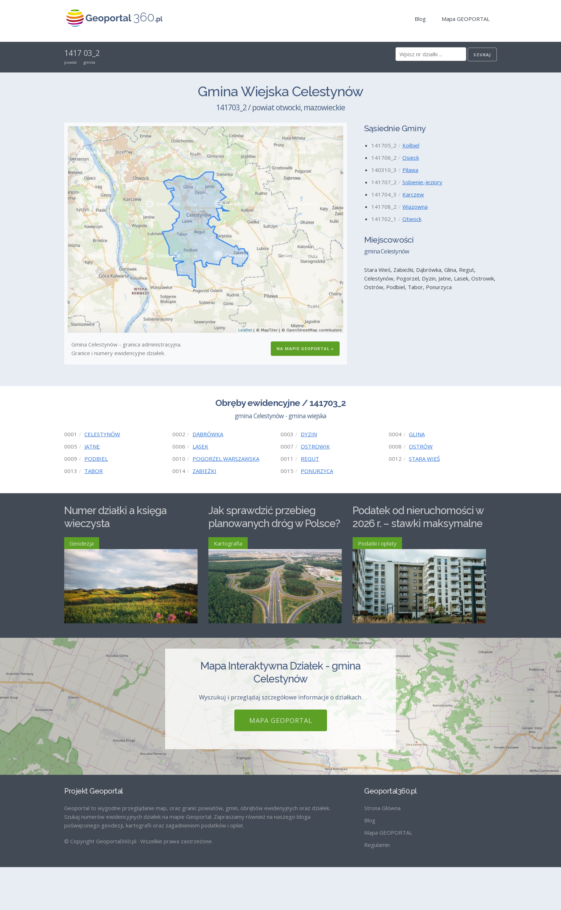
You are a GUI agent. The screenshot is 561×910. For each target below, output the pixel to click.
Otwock (411, 218)
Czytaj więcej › (180, 649)
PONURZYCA (317, 470)
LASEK (200, 446)
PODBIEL (96, 458)
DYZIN (309, 434)
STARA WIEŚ (424, 458)
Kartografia (228, 543)
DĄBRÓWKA (208, 434)
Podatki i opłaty (377, 543)
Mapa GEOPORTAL (466, 18)
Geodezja (82, 543)
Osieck (410, 157)
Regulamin (377, 887)
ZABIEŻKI (204, 470)
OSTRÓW (421, 446)
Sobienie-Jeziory (422, 182)
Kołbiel (410, 145)
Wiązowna (415, 206)
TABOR (93, 470)
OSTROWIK (315, 446)
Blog (420, 18)
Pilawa (410, 169)
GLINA (417, 434)
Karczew (413, 194)
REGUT (310, 458)
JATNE (92, 446)
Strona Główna (382, 850)
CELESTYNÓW (102, 434)
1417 (72, 53)
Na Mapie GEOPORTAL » (305, 348)
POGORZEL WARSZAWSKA (226, 458)
